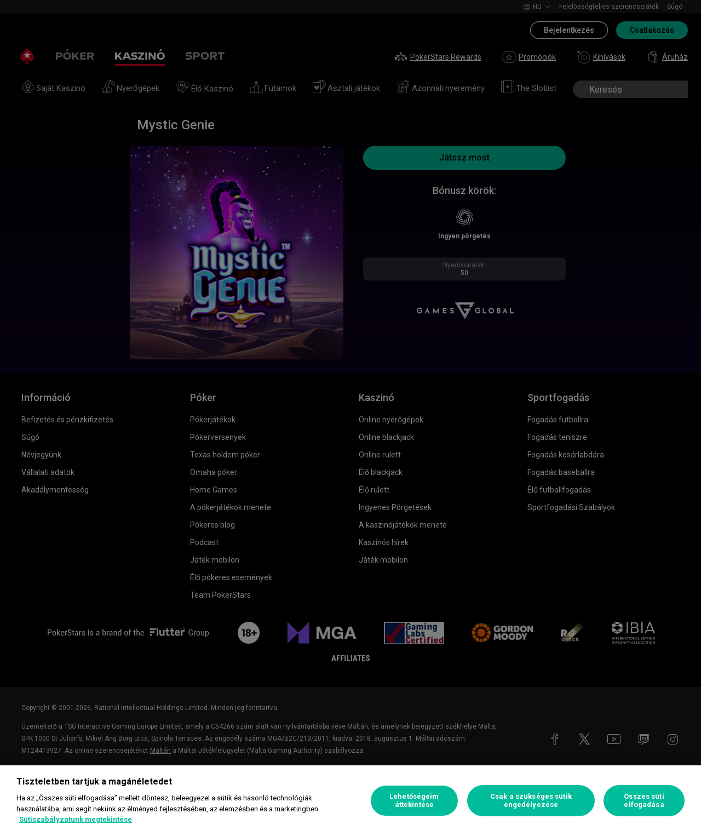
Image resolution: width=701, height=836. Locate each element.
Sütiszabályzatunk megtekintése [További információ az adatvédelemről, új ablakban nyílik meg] (75, 819)
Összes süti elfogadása (644, 800)
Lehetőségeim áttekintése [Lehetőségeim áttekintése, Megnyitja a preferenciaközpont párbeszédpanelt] (414, 800)
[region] (350, 800)
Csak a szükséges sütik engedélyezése (531, 800)
